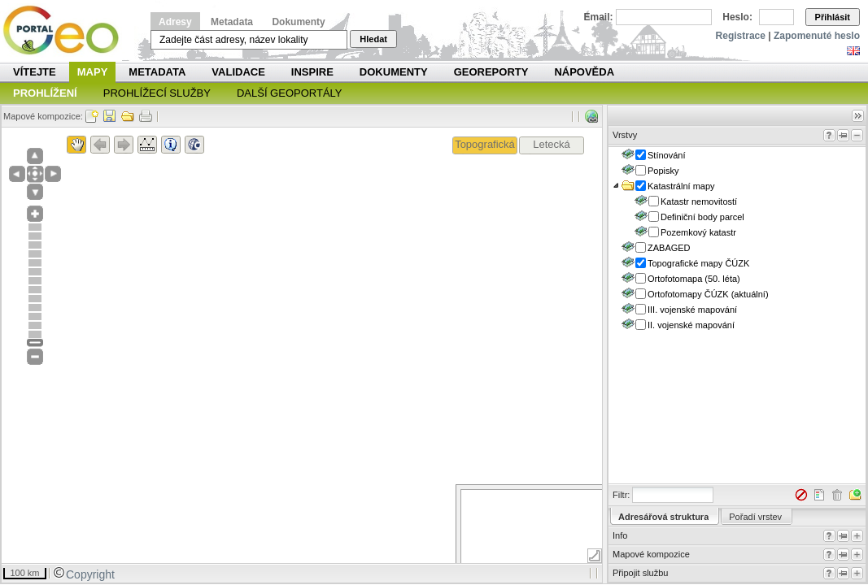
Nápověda (584, 72)
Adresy (175, 22)
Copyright (84, 574)
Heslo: (737, 17)
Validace (238, 72)
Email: (598, 17)
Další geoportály (289, 93)
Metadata (232, 22)
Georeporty (491, 72)
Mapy (92, 72)
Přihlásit (832, 17)
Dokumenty (298, 22)
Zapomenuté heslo (817, 35)
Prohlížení (45, 93)
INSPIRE (312, 72)
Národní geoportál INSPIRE (67, 30)
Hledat (373, 39)
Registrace (740, 35)
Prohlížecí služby (157, 93)
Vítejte (34, 72)
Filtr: (621, 495)
